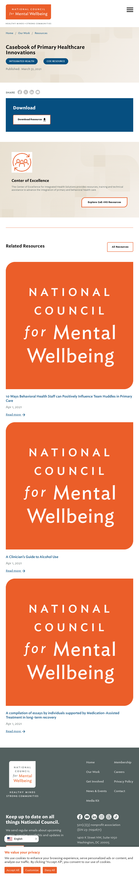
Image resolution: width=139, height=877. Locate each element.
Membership (122, 762)
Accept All (13, 870)
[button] (22, 839)
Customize (32, 870)
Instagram (101, 817)
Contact (119, 791)
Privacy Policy (123, 781)
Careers (119, 772)
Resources (41, 33)
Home (9, 33)
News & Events (96, 791)
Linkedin (94, 817)
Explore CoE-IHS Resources (104, 202)
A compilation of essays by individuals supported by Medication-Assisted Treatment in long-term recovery (69, 718)
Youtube (87, 817)
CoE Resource (56, 61)
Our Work (24, 33)
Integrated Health (21, 61)
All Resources (120, 246)
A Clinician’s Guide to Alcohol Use (69, 560)
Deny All (50, 870)
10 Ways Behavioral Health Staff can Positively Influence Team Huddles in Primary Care (69, 402)
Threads (108, 817)
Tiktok (116, 817)
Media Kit (92, 801)
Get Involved (95, 781)
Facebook (80, 817)
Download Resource (30, 119)
